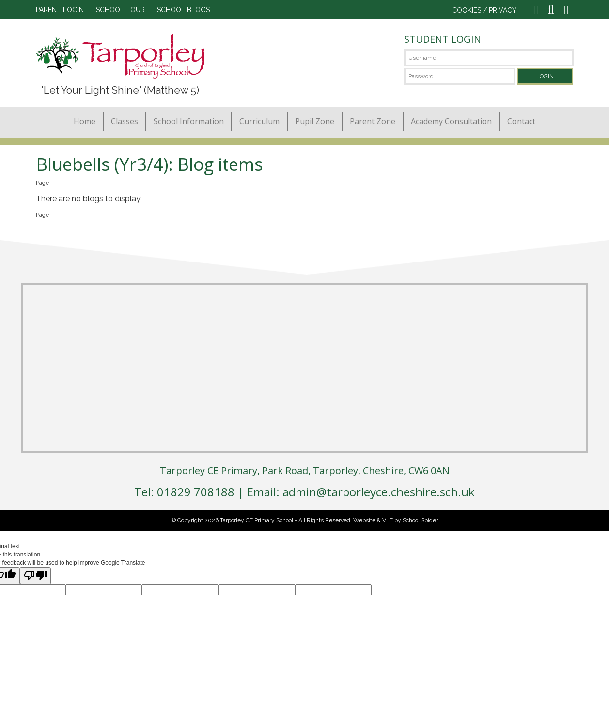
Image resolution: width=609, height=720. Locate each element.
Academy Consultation (451, 121)
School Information (189, 121)
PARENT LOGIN (60, 10)
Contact (521, 121)
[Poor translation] (35, 575)
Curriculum (259, 121)
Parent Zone (372, 121)
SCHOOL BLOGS (183, 10)
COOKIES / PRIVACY (484, 10)
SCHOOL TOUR (120, 10)
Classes (124, 121)
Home (84, 121)
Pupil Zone (314, 121)
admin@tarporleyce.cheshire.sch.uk (378, 492)
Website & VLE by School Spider (395, 520)
